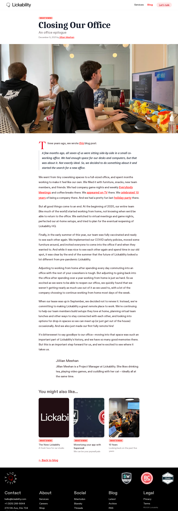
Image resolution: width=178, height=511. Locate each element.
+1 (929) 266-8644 (15, 504)
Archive (113, 504)
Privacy (147, 499)
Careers (43, 504)
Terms (146, 504)
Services (139, 5)
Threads (78, 508)
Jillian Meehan (67, 37)
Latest (112, 499)
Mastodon (79, 499)
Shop (42, 508)
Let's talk (164, 5)
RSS (111, 508)
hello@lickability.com (15, 499)
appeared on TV (97, 192)
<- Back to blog (48, 460)
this (81, 143)
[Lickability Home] (11, 478)
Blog (150, 5)
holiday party (122, 198)
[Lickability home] (18, 4)
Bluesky (78, 504)
